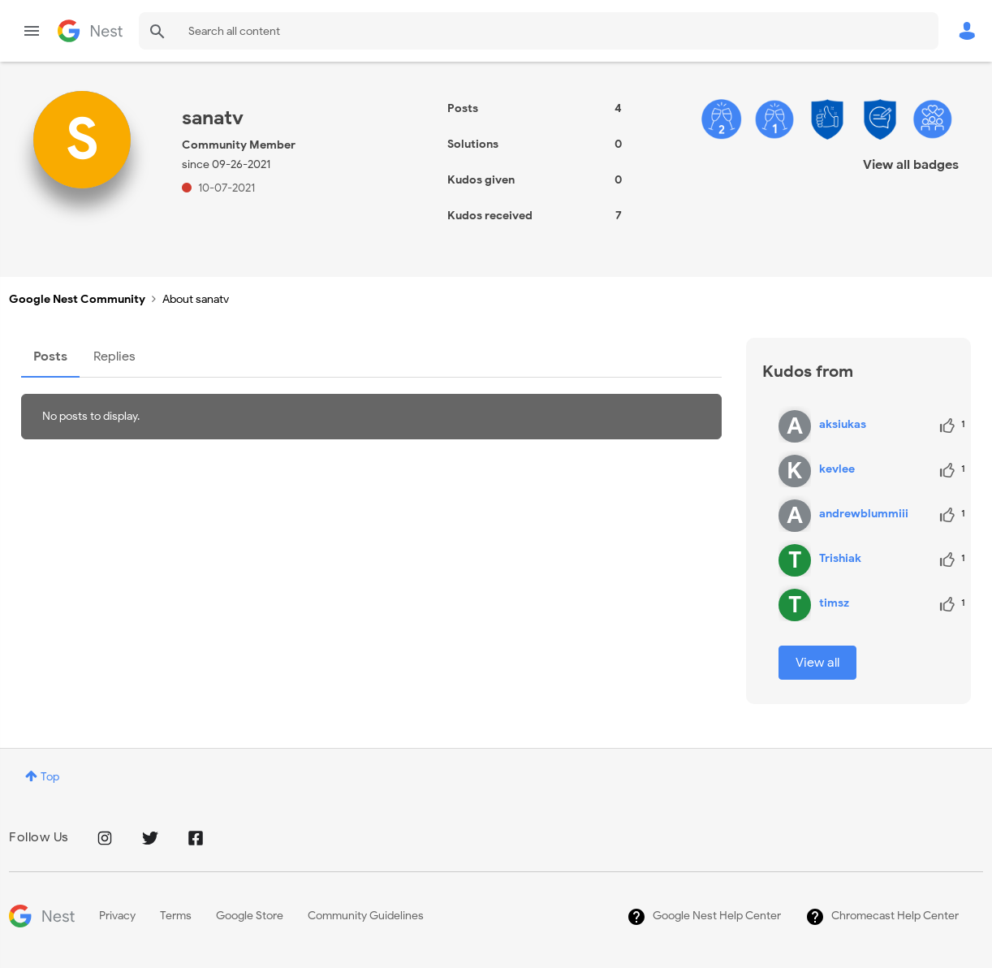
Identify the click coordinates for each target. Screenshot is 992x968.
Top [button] (50, 777)
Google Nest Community (90, 31)
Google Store (249, 916)
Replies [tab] (114, 356)
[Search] (538, 31)
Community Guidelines (366, 916)
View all (817, 663)
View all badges (911, 165)
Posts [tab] (50, 356)
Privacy (117, 916)
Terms (176, 916)
